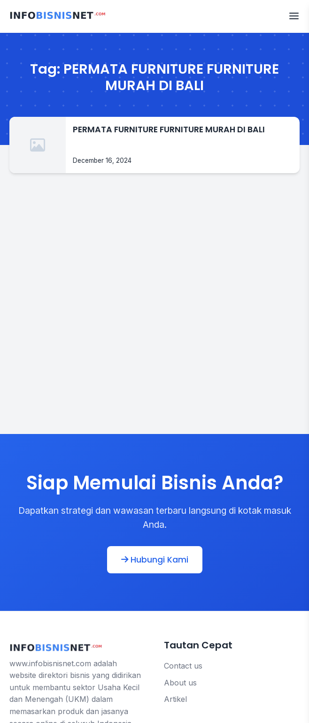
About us (180, 682)
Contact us (183, 665)
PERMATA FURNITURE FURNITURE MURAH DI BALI (169, 129)
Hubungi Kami (154, 559)
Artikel (175, 699)
